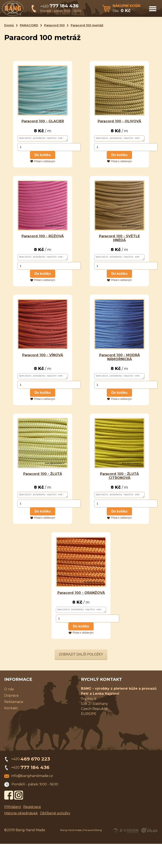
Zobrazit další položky (81, 657)
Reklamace (13, 705)
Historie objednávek (21, 816)
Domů (9, 25)
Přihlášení (12, 810)
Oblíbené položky (55, 816)
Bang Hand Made (70, 833)
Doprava (11, 699)
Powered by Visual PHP (149, 833)
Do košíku (43, 155)
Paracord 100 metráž (87, 25)
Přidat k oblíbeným (44, 161)
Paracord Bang (92, 833)
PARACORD (29, 25)
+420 (59, 6)
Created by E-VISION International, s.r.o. (125, 833)
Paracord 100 (54, 25)
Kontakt (11, 711)
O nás (9, 692)
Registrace (32, 810)
